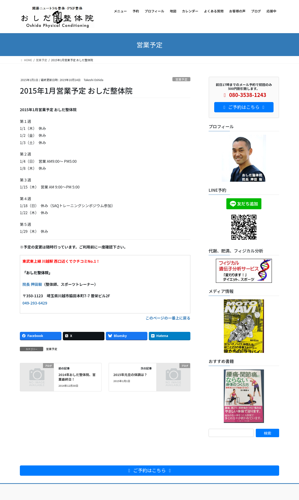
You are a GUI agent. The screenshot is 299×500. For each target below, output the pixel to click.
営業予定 (181, 79)
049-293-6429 (34, 303)
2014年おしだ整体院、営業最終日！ (77, 377)
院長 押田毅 (32, 284)
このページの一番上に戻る (168, 318)
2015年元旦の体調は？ (130, 374)
